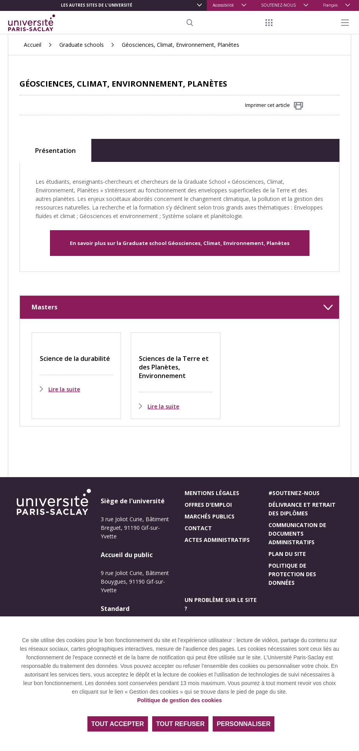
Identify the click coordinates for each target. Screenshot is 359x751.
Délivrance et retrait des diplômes (302, 509)
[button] (179, 307)
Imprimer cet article (274, 105)
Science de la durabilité (75, 358)
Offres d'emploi (208, 504)
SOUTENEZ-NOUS (278, 5)
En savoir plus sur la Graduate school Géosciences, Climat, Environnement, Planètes (180, 243)
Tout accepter (117, 724)
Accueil (32, 44)
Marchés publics (210, 516)
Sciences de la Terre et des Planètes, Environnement (174, 367)
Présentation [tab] (55, 150)
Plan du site (287, 553)
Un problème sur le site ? (221, 604)
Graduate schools (81, 44)
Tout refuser (180, 724)
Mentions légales (212, 493)
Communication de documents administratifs (297, 533)
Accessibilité (223, 5)
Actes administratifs (217, 539)
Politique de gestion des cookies (179, 700)
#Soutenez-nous (294, 493)
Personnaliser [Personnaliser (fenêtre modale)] (243, 724)
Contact (198, 528)
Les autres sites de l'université (96, 5)
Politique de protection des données (292, 574)
